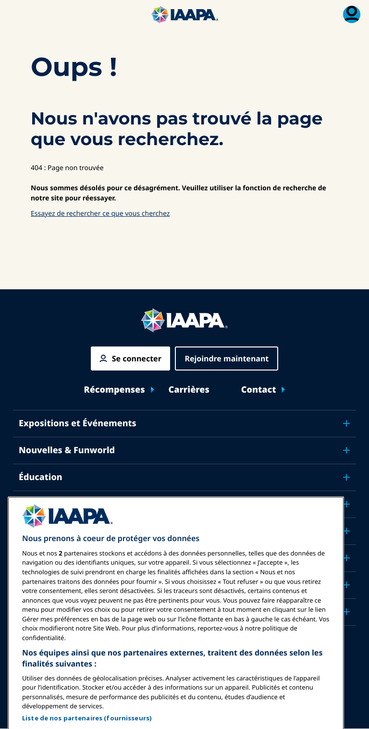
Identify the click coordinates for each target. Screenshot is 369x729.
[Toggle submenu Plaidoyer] (346, 531)
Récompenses (114, 390)
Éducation (40, 477)
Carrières (189, 390)
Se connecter (136, 358)
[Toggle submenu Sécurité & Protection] (346, 504)
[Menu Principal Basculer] (17, 14)
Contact (258, 390)
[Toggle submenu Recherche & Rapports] (346, 558)
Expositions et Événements (77, 423)
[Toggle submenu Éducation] (346, 477)
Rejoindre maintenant (226, 358)
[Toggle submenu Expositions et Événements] (346, 423)
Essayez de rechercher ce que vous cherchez (100, 213)
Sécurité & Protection (65, 504)
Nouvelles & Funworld (67, 450)
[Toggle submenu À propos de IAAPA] (346, 584)
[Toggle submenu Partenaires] (346, 611)
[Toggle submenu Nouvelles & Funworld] (346, 450)
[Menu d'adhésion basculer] (351, 14)
